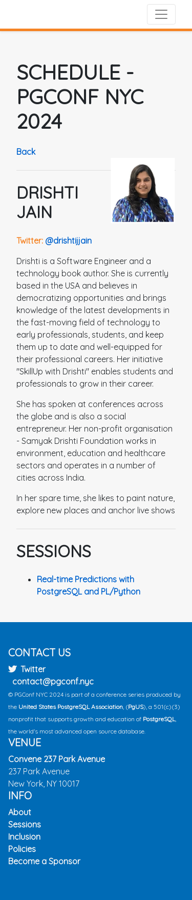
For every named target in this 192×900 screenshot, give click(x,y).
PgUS (135, 706)
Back (25, 152)
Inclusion (24, 837)
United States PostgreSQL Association (70, 706)
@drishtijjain (68, 240)
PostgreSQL (159, 719)
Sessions (24, 824)
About (19, 812)
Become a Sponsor (44, 861)
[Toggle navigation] (161, 14)
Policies (22, 849)
